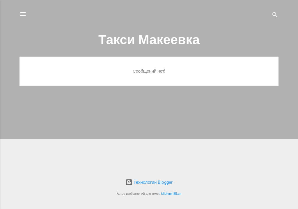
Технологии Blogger (149, 182)
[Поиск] (275, 16)
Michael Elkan (171, 194)
